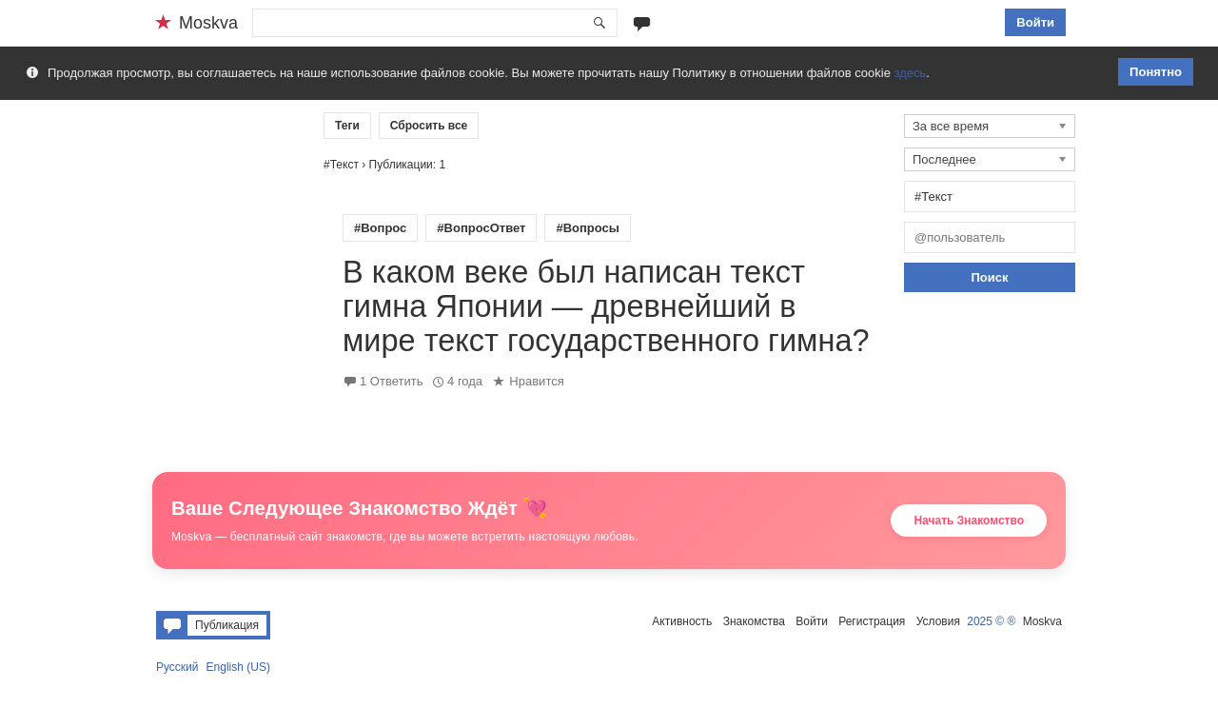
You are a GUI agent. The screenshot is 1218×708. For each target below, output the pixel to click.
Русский (177, 667)
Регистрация (871, 621)
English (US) (238, 667)
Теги (347, 125)
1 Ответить (391, 381)
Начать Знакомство (969, 520)
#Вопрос (380, 228)
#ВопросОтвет (481, 228)
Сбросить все (429, 125)
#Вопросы (587, 228)
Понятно (1156, 72)
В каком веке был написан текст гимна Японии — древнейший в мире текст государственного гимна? (606, 306)
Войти (1035, 22)
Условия (938, 621)
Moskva (1042, 621)
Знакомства (754, 621)
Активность (682, 621)
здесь (910, 73)
